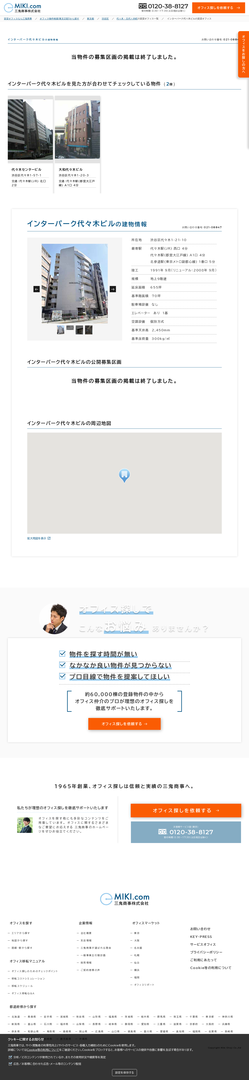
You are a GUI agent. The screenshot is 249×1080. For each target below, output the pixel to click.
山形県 (97, 1022)
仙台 (153, 969)
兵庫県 (226, 1030)
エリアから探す (21, 940)
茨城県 (129, 1022)
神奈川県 (227, 1022)
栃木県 (145, 1022)
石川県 (48, 1030)
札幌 (153, 962)
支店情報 (94, 947)
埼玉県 (178, 1022)
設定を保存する (124, 1072)
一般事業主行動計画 (101, 962)
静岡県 (129, 1030)
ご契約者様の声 (99, 977)
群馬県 (161, 1022)
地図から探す (20, 947)
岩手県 (48, 1022)
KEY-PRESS (212, 937)
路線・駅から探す (22, 955)
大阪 (153, 947)
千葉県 (194, 1022)
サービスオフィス (213, 944)
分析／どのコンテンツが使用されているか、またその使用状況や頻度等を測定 (59, 1057)
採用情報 (94, 969)
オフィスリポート (161, 992)
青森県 (32, 1022)
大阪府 (210, 1030)
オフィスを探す (19, 930)
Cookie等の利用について (43, 1050)
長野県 (97, 1030)
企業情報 (91, 930)
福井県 (64, 1030)
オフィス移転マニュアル (25, 967)
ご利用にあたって (214, 959)
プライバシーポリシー (216, 952)
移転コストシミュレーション (28, 985)
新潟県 (16, 1030)
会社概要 (94, 940)
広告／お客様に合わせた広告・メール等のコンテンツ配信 (47, 1064)
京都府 (194, 1030)
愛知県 (145, 1030)
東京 (153, 940)
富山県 (32, 1030)
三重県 (161, 1030)
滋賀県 (178, 1030)
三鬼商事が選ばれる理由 (104, 955)
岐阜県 (113, 1030)
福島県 (113, 1022)
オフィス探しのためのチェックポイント (35, 977)
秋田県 (80, 1022)
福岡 (153, 984)
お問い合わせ (211, 930)
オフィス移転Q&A (23, 1000)
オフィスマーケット (160, 930)
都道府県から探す (21, 1012)
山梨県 (80, 1030)
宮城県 (64, 1022)
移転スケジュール (22, 992)
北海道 (16, 1022)
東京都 (210, 1022)
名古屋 (155, 955)
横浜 (153, 977)
